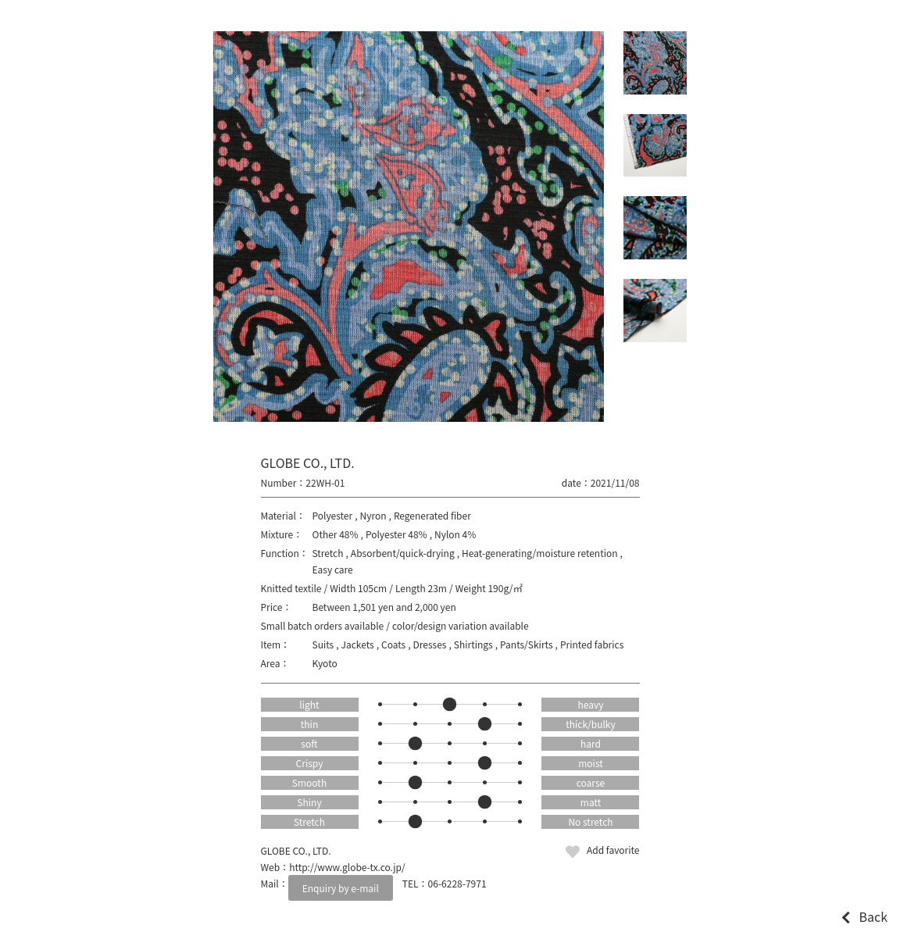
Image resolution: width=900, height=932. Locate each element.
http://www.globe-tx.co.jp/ (347, 866)
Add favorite (613, 849)
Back (873, 916)
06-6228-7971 (457, 883)
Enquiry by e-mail (340, 888)
